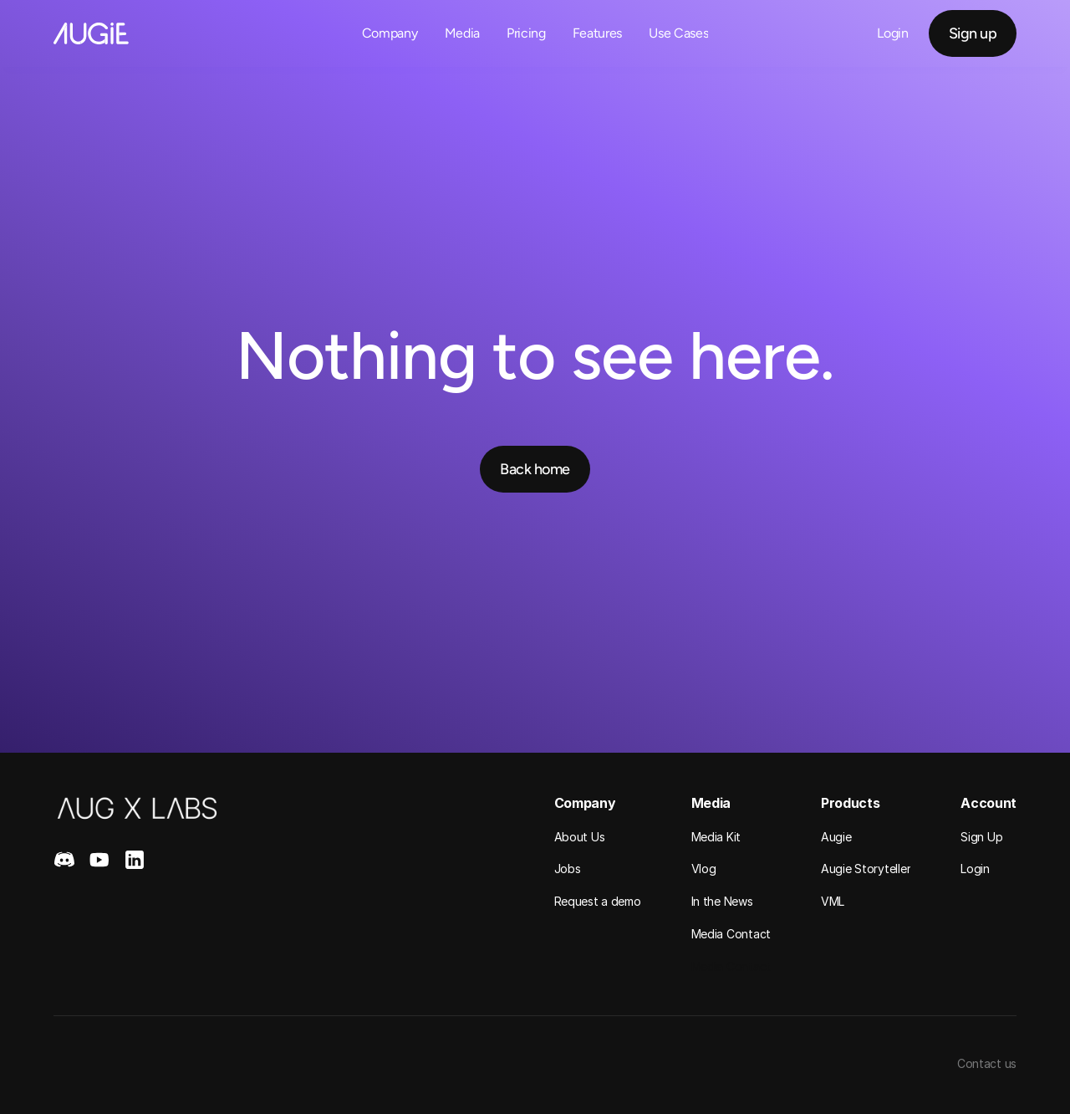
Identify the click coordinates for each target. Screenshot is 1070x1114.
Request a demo (597, 901)
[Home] (137, 808)
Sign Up (981, 837)
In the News (722, 901)
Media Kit (716, 837)
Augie (836, 837)
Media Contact (731, 934)
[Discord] (64, 860)
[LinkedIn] (134, 860)
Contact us (986, 1063)
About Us (579, 837)
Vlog (703, 868)
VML (832, 901)
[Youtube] (99, 860)
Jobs (567, 868)
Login (975, 868)
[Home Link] (91, 33)
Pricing (526, 33)
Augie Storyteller (865, 868)
